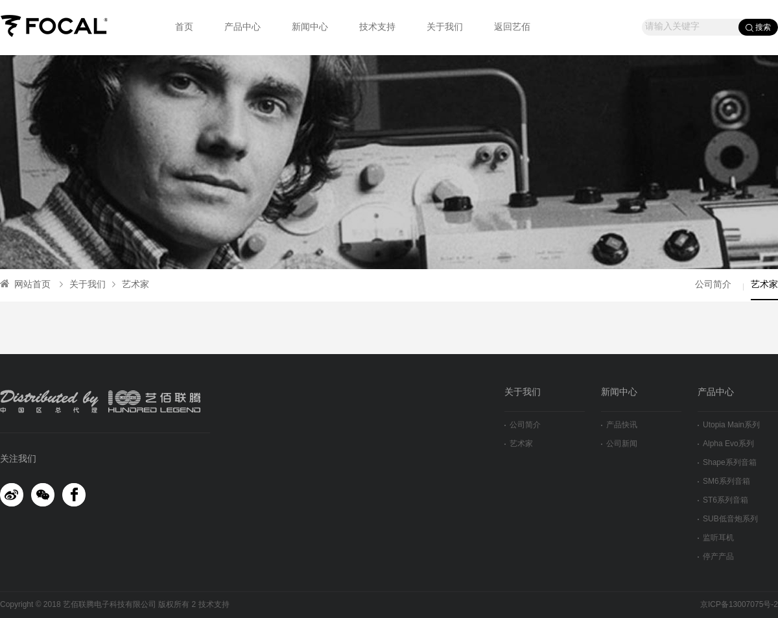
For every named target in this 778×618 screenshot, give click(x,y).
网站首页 (25, 285)
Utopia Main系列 (729, 425)
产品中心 (242, 27)
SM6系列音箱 (724, 481)
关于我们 (445, 27)
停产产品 (716, 557)
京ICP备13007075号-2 (739, 604)
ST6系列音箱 (723, 500)
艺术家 (130, 285)
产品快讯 (619, 425)
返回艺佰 (512, 27)
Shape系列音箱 (727, 462)
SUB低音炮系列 (728, 519)
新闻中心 (310, 27)
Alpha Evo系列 (726, 444)
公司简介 (713, 285)
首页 (184, 27)
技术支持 (377, 27)
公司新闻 (619, 444)
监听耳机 (716, 538)
